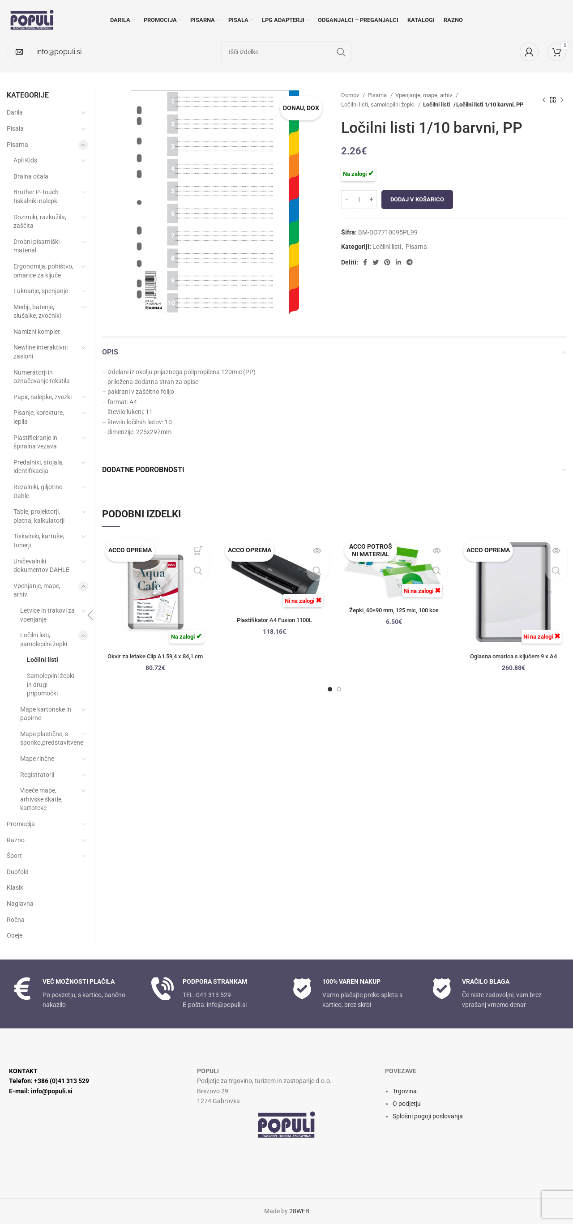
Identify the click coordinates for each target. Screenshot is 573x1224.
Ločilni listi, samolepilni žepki (378, 104)
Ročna (16, 919)
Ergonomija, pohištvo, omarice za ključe (43, 271)
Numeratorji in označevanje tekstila (41, 377)
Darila (15, 112)
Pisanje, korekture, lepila (38, 417)
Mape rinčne (37, 758)
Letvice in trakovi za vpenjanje (47, 615)
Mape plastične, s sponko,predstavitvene (48, 738)
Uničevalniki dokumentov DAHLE (41, 566)
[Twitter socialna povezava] (375, 262)
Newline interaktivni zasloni (40, 352)
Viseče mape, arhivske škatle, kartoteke (41, 799)
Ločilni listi (437, 104)
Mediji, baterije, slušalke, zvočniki (37, 311)
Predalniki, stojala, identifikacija (38, 467)
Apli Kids (25, 160)
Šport (14, 855)
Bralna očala (30, 176)
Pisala (15, 128)
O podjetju (407, 1103)
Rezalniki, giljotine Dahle (37, 491)
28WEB (299, 1211)
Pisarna (378, 95)
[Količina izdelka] (359, 199)
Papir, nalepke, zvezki (42, 397)
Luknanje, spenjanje (40, 290)
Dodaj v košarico (417, 199)
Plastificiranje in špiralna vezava (35, 442)
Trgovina (405, 1091)
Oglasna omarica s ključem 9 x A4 (513, 656)
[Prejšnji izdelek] (543, 99)
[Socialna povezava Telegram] (409, 262)
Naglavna (20, 903)
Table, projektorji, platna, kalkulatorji (38, 516)
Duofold (18, 871)
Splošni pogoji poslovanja (428, 1116)
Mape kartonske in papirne (45, 714)
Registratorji (37, 774)
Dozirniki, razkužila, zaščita (39, 221)
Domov (350, 95)
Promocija (21, 823)
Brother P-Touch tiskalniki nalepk (36, 196)
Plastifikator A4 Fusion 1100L (274, 619)
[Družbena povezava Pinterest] (387, 262)
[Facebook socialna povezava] (365, 262)
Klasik (15, 887)
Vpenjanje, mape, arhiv (424, 95)
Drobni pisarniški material (36, 246)
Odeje (14, 935)
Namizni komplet (36, 331)
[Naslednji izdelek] (561, 99)
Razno (16, 840)
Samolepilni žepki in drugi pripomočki (50, 684)
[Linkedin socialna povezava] (398, 262)
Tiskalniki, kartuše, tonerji (38, 541)
